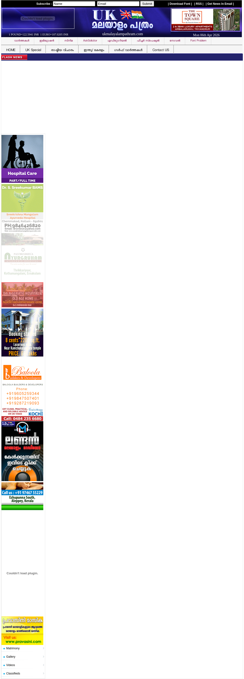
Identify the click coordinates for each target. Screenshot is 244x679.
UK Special (33, 50)
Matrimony (13, 648)
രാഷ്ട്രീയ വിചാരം (62, 50)
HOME (10, 50)
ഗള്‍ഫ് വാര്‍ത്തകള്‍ (128, 50)
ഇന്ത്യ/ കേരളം (94, 50)
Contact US (160, 50)
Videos (10, 665)
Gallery (10, 656)
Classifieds (13, 673)
